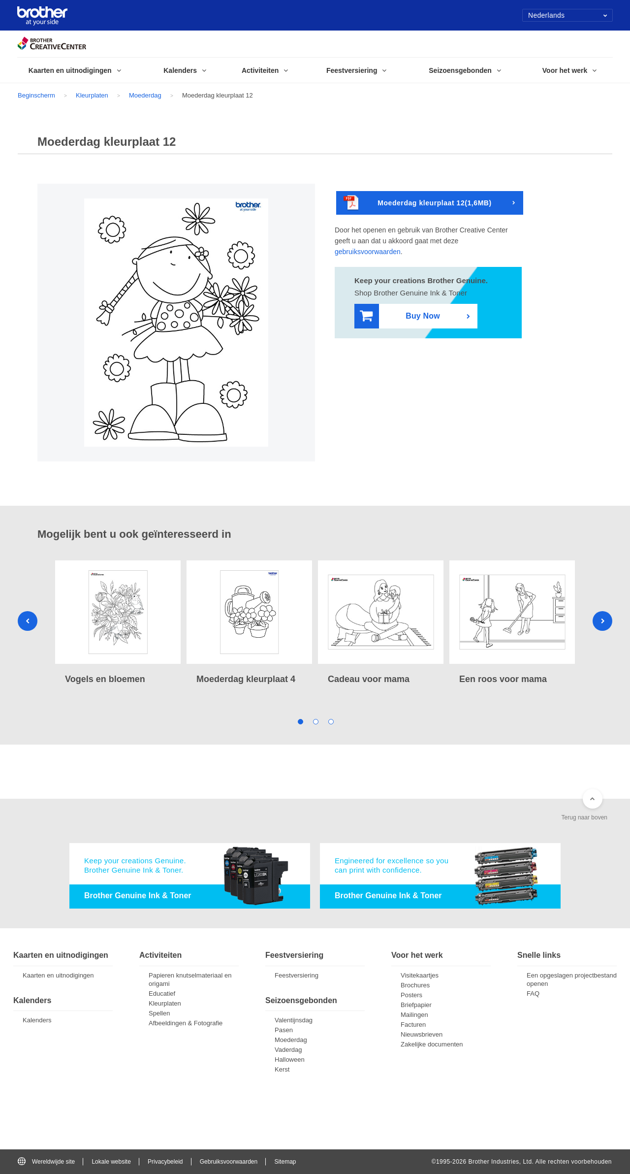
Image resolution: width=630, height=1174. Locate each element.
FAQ (533, 993)
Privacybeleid (165, 1161)
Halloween (290, 1059)
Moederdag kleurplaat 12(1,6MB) (418, 203)
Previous (27, 621)
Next (602, 621)
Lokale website (111, 1161)
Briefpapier (416, 1005)
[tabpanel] (118, 623)
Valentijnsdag (294, 1020)
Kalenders (37, 1020)
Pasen (284, 1030)
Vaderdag (288, 1049)
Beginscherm (36, 95)
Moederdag (145, 95)
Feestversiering (296, 975)
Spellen (159, 1013)
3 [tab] (330, 720)
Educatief (162, 993)
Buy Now (400, 316)
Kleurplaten (92, 95)
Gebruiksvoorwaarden (228, 1161)
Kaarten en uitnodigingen (58, 975)
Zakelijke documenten (432, 1044)
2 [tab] (315, 720)
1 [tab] (300, 720)
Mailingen (414, 1014)
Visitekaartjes (420, 975)
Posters (411, 995)
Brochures (415, 985)
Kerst (282, 1069)
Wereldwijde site (46, 1161)
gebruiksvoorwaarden (368, 252)
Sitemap (285, 1161)
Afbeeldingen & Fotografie (185, 1023)
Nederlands (567, 15)
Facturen (413, 1024)
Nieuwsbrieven (421, 1034)
